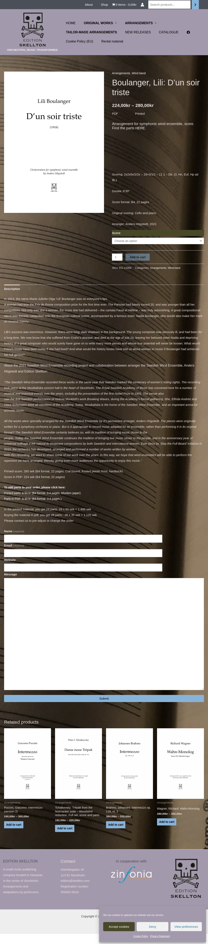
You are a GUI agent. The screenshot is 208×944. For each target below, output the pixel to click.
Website (10, 561)
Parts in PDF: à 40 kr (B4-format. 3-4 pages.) (34, 499)
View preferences (186, 926)
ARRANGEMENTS (135, 23)
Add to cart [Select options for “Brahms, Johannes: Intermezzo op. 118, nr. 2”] (116, 834)
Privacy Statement (160, 936)
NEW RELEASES (135, 32)
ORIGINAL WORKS (96, 23)
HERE (140, 128)
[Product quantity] (117, 257)
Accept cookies (119, 926)
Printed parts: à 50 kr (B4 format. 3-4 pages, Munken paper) (44, 493)
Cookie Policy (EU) (78, 41)
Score (116, 233)
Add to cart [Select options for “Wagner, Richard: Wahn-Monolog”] (167, 831)
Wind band (140, 73)
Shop (105, 4)
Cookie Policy (140, 936)
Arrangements (121, 73)
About (92, 4)
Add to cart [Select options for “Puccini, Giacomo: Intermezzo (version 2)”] (14, 834)
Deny (152, 926)
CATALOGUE (164, 32)
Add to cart (138, 257)
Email (14, 546)
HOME (70, 23)
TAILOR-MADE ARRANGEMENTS (90, 32)
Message (10, 576)
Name (14, 532)
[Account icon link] (142, 5)
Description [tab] (12, 289)
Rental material (110, 41)
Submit (104, 707)
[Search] (195, 4)
